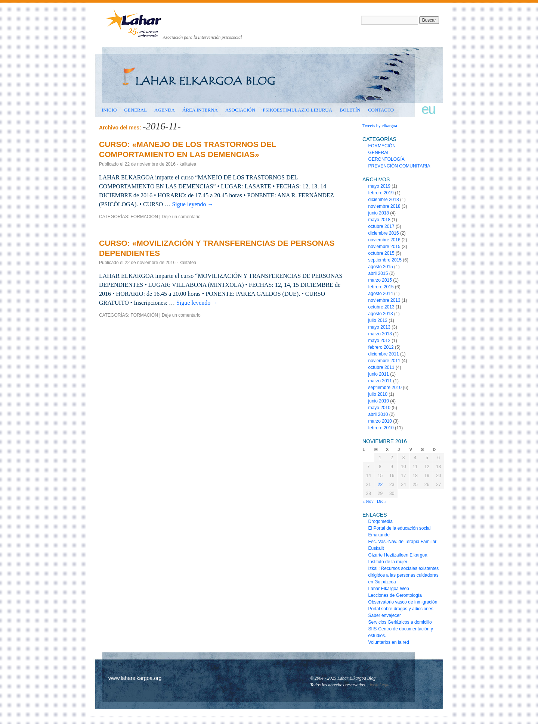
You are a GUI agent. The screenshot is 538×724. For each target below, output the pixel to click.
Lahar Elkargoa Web (388, 588)
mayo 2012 (379, 340)
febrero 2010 (381, 427)
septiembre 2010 (385, 387)
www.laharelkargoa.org (134, 678)
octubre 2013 (381, 307)
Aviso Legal (378, 684)
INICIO (109, 110)
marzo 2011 (380, 380)
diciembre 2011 (383, 354)
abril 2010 (378, 414)
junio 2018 (378, 213)
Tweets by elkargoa (379, 125)
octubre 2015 (381, 253)
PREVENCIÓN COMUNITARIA (399, 166)
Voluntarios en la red (388, 642)
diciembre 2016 (383, 233)
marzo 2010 (380, 421)
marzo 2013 (380, 333)
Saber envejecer (384, 615)
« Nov (368, 501)
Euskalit (376, 548)
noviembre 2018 (384, 206)
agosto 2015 (380, 266)
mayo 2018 (379, 219)
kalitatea (188, 164)
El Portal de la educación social (399, 528)
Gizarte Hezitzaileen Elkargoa (397, 555)
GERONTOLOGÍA (386, 159)
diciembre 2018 (383, 199)
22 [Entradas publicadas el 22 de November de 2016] (380, 484)
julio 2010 (377, 394)
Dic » (382, 501)
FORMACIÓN (144, 216)
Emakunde (379, 534)
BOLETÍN (350, 110)
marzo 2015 (380, 280)
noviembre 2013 (384, 300)
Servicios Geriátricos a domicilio (400, 622)
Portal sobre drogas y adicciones (400, 608)
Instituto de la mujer (388, 561)
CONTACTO (381, 110)
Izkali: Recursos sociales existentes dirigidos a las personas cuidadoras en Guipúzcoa (403, 575)
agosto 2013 (380, 313)
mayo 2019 (379, 186)
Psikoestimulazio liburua (297, 110)
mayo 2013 (379, 327)
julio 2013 (377, 320)
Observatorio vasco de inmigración (402, 602)
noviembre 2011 (384, 360)
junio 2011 (378, 374)
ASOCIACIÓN (240, 110)
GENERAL (135, 110)
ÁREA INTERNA (200, 110)
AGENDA (164, 110)
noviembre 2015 (384, 246)
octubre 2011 (381, 367)
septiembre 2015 (385, 260)
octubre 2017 (381, 226)
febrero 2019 (381, 192)
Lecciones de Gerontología (395, 595)
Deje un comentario (181, 216)
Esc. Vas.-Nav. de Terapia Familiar (402, 541)
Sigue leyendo (192, 204)
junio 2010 (378, 401)
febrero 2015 (381, 286)
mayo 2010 (379, 407)
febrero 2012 (381, 347)
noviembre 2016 (384, 239)
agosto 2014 (380, 293)
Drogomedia (380, 521)
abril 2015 (378, 273)
